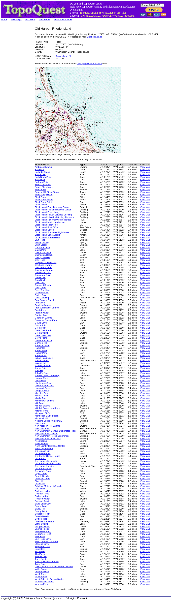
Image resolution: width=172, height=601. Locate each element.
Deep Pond (40, 287)
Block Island (41, 204)
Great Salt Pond (43, 330)
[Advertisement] (14, 77)
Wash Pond (40, 574)
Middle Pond (41, 398)
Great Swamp (41, 333)
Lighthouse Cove (43, 383)
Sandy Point (41, 511)
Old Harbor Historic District (48, 463)
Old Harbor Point (43, 468)
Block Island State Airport (47, 235)
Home (4, 19)
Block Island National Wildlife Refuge (53, 219)
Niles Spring (41, 441)
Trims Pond (40, 564)
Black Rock (40, 197)
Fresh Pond (40, 310)
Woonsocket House (44, 581)
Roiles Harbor (41, 496)
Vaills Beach (41, 569)
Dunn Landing (42, 297)
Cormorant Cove (43, 272)
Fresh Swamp (42, 312)
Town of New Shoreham (47, 561)
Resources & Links (63, 19)
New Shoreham (42, 428)
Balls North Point (43, 177)
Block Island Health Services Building (53, 214)
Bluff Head (40, 240)
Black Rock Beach (44, 199)
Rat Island (40, 488)
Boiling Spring (42, 242)
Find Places (44, 19)
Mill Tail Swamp (42, 405)
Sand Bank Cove (43, 503)
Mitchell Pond (41, 410)
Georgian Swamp (43, 318)
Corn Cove (40, 277)
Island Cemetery (43, 365)
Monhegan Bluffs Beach (46, 416)
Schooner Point (42, 514)
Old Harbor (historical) (46, 461)
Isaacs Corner (42, 360)
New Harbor (41, 423)
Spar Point (40, 536)
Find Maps (30, 19)
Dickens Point (42, 292)
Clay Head (40, 260)
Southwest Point (43, 534)
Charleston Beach (44, 255)
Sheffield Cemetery (44, 521)
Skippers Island (42, 526)
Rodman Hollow (43, 491)
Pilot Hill (39, 481)
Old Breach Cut (42, 451)
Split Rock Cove (43, 539)
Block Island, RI (94, 37)
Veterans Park (42, 571)
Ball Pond (39, 169)
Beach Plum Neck (44, 187)
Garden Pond (41, 315)
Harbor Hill (40, 348)
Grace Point (41, 325)
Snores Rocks (42, 529)
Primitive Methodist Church (48, 486)
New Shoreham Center (46, 433)
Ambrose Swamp (43, 167)
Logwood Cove (42, 388)
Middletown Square (44, 400)
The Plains (40, 554)
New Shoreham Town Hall (47, 438)
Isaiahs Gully (41, 363)
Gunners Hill (41, 343)
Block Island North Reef (46, 225)
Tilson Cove (41, 556)
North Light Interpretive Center (50, 446)
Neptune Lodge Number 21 (48, 421)
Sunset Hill (40, 549)
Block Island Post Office (46, 227)
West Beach (41, 576)
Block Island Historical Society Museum (54, 217)
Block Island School (44, 230)
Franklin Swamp (43, 305)
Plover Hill (40, 483)
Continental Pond (43, 267)
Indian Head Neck (44, 358)
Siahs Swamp (42, 524)
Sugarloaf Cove (42, 546)
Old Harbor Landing (44, 466)
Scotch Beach (42, 516)
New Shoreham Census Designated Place (56, 431)
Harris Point (41, 355)
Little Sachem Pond (44, 385)
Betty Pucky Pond (43, 194)
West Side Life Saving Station (49, 579)
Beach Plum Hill (43, 184)
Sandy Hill (40, 509)
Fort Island (40, 302)
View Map (145, 167)
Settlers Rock (41, 519)
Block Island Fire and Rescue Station (53, 209)
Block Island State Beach (47, 237)
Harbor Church (42, 345)
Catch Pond (41, 250)
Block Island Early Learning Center (52, 207)
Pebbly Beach (42, 476)
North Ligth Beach (44, 448)
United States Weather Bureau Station (54, 566)
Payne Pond (41, 473)
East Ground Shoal (44, 300)
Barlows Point (42, 182)
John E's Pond (42, 373)
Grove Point (41, 338)
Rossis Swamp (42, 498)
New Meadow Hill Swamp (47, 426)
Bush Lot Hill (41, 245)
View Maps (16, 19)
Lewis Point (40, 380)
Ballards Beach (42, 172)
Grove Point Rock (43, 340)
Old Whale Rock (43, 471)
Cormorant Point (43, 275)
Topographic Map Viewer (89, 63)
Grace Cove (41, 323)
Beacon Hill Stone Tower (47, 192)
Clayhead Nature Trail (45, 262)
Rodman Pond (42, 493)
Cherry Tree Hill (42, 257)
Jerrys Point (41, 368)
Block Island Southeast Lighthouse (52, 232)
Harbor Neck (41, 350)
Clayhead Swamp (43, 265)
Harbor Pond (41, 353)
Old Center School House (47, 456)
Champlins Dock (43, 252)
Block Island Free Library (47, 212)
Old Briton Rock (42, 453)
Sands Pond (41, 506)
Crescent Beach (43, 285)
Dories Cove (41, 295)
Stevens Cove (42, 544)
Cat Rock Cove (42, 247)
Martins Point (41, 395)
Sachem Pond (42, 501)
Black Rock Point (43, 202)
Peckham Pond (42, 478)
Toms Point (40, 559)
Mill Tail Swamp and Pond (47, 408)
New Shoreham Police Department (52, 436)
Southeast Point (43, 531)
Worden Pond (41, 584)
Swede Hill (40, 551)
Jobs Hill (39, 370)
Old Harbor (40, 458)
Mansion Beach (42, 393)
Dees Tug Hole (42, 290)
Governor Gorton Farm (46, 320)
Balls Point (40, 179)
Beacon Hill (40, 189)
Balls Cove (40, 174)
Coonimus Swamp (44, 270)
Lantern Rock (41, 378)
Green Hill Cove (43, 335)
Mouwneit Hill (41, 418)
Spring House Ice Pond (46, 541)
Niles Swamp (41, 443)
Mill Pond (39, 403)
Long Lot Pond (42, 390)
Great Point (40, 328)
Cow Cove (40, 282)
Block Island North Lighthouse (49, 222)
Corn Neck (40, 280)
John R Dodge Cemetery (47, 375)
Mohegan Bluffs (42, 413)
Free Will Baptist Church (47, 307)
